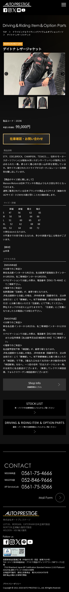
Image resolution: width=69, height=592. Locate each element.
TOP (5, 31)
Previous (6, 74)
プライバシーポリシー (12, 583)
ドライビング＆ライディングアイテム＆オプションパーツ (38, 31)
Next (62, 74)
